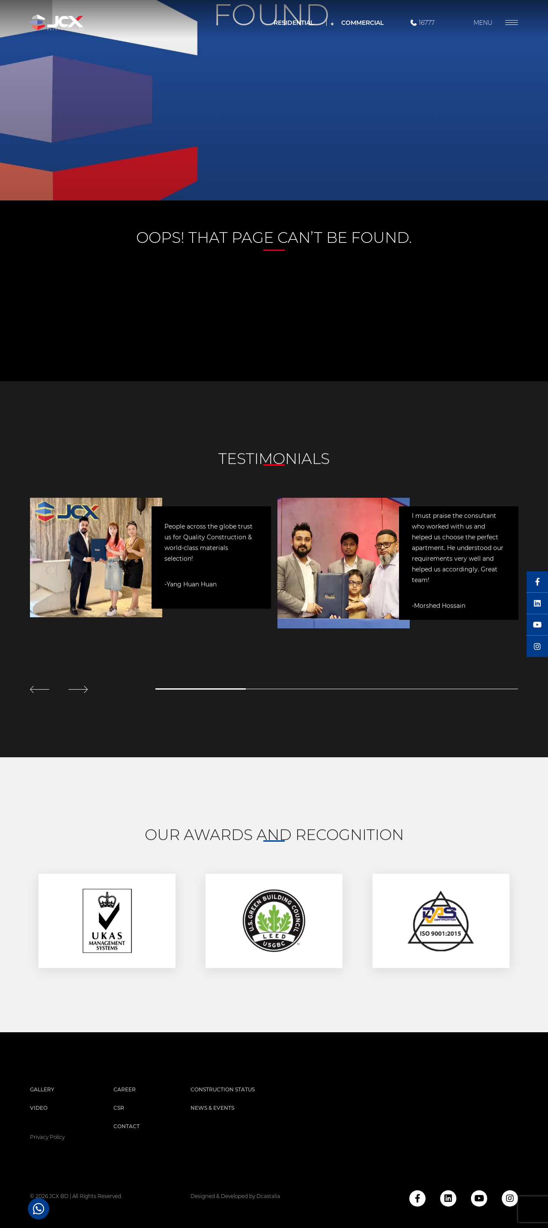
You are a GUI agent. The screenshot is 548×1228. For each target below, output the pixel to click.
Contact (126, 1126)
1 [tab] (200, 689)
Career (124, 1089)
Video (39, 1108)
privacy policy (47, 1137)
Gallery (42, 1089)
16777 (422, 23)
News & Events (212, 1108)
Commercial (362, 23)
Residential (294, 23)
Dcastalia (268, 1196)
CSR (118, 1108)
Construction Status (223, 1089)
